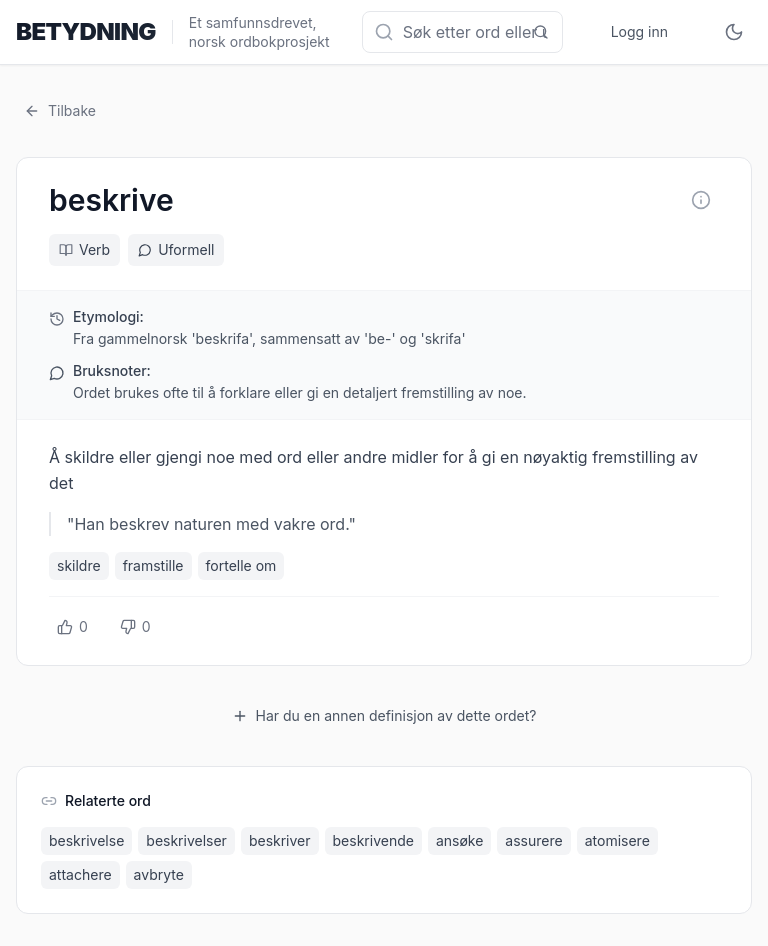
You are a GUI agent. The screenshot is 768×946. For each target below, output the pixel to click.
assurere (533, 840)
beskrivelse (86, 840)
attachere (80, 874)
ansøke (459, 840)
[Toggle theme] (734, 32)
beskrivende (373, 840)
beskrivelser (186, 840)
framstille (153, 565)
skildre (79, 565)
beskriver (280, 840)
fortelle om (241, 565)
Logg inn (639, 31)
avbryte (159, 874)
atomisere (617, 840)
